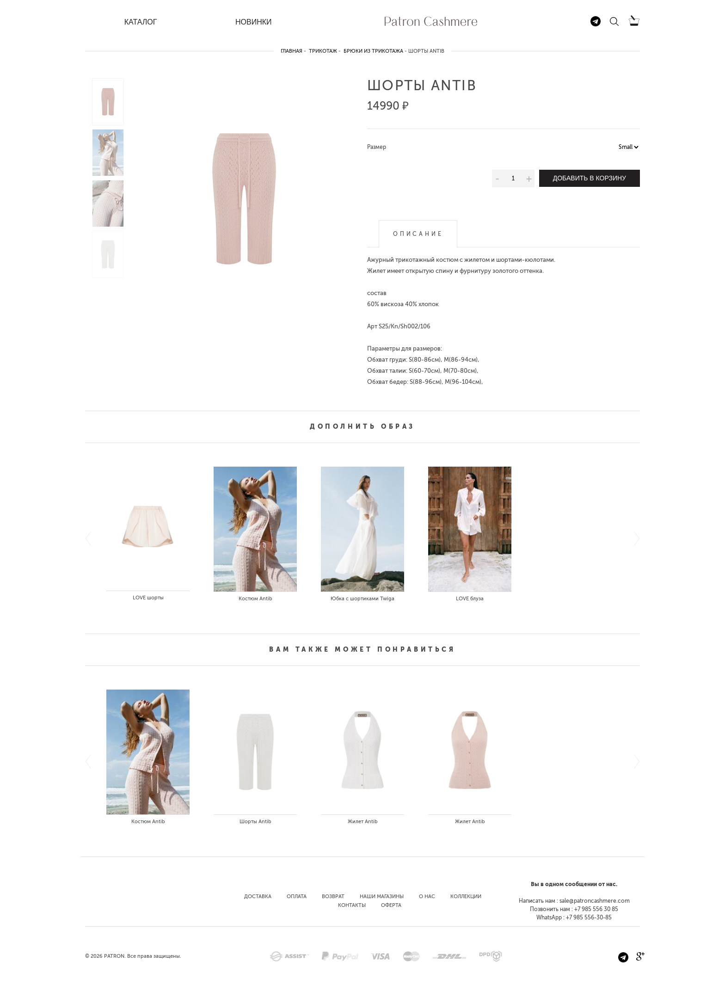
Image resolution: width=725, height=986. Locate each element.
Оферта (391, 905)
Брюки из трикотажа (373, 51)
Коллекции (465, 897)
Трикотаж (323, 51)
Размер (376, 147)
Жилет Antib (363, 822)
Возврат (333, 897)
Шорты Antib (255, 822)
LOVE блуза (470, 599)
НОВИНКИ (253, 22)
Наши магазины (382, 897)
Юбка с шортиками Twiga (362, 599)
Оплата (297, 897)
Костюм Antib (255, 599)
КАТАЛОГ (140, 22)
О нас (427, 897)
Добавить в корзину (589, 178)
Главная (291, 51)
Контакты (352, 905)
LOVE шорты (148, 598)
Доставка (257, 897)
